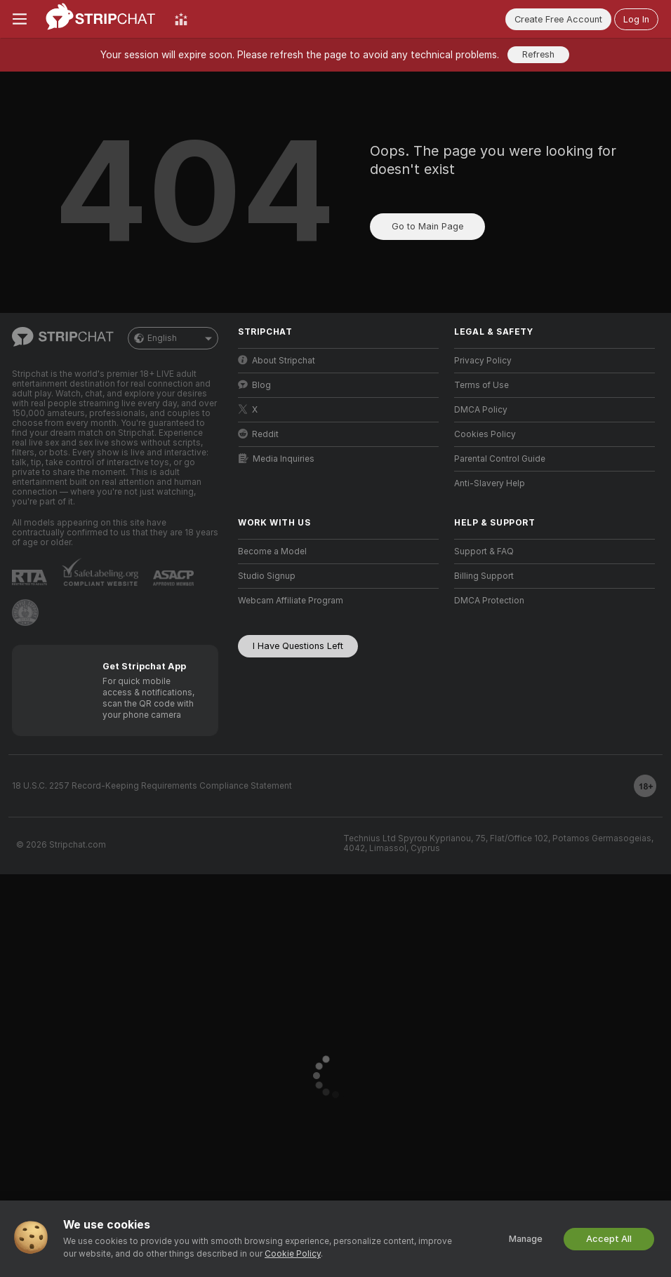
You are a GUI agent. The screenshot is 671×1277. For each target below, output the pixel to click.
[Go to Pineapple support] (25, 612)
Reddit (258, 434)
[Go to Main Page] (100, 19)
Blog (254, 385)
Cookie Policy (293, 1254)
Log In (636, 19)
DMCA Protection (489, 601)
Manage (526, 1238)
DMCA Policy (480, 410)
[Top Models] (181, 19)
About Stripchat (276, 360)
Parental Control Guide (499, 459)
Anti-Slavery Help (489, 483)
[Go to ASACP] (173, 578)
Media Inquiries (276, 458)
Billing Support (484, 576)
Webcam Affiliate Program (290, 601)
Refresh (538, 54)
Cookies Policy (485, 434)
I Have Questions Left (298, 646)
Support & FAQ (484, 551)
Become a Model (272, 551)
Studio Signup (266, 576)
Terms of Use (481, 385)
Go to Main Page (427, 226)
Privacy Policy (483, 361)
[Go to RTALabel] (29, 577)
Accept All (609, 1238)
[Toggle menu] (19, 19)
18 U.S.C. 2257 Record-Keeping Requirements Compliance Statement (152, 786)
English (173, 338)
